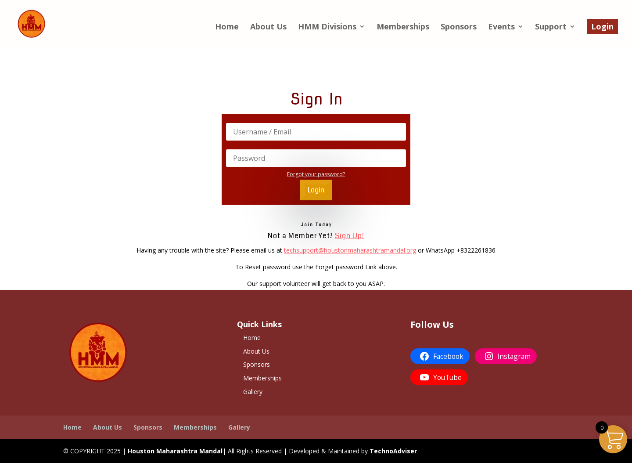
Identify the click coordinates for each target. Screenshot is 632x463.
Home (227, 27)
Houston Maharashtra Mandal (175, 451)
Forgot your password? (316, 174)
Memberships (403, 27)
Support (551, 27)
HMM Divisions (327, 27)
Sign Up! (349, 236)
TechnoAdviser (393, 451)
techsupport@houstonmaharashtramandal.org (350, 250)
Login (602, 26)
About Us (268, 27)
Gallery (252, 391)
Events (501, 27)
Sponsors (459, 27)
